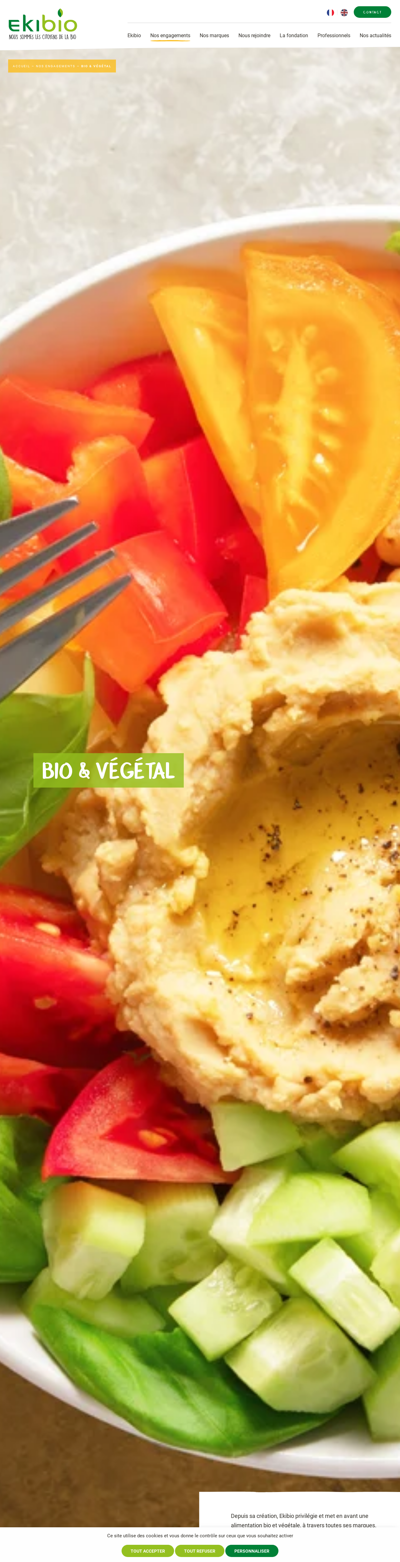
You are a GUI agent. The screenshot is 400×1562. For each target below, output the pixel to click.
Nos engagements (170, 35)
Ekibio (134, 35)
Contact (372, 12)
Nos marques (214, 35)
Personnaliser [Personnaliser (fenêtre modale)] (251, 1551)
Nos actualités (375, 35)
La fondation (294, 35)
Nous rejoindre (254, 35)
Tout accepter (148, 1551)
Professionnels (334, 35)
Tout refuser (199, 1551)
